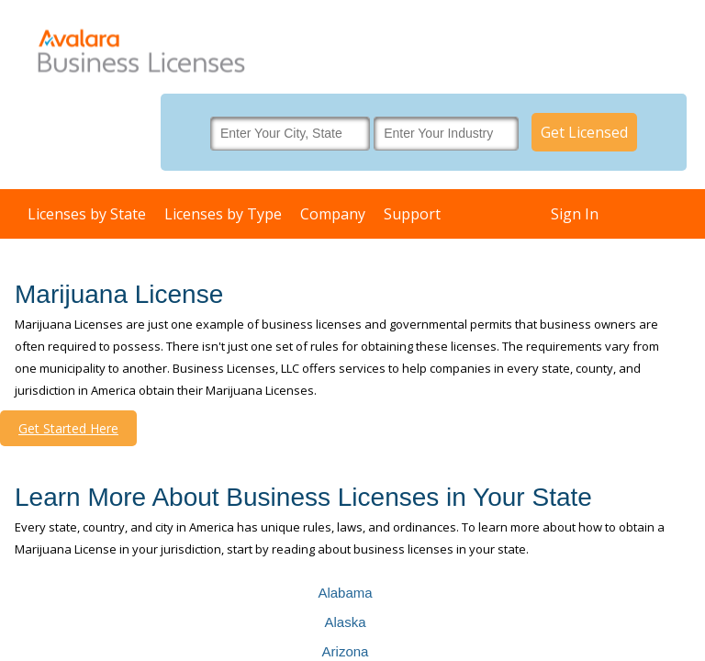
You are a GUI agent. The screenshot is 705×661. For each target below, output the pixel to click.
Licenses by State (87, 214)
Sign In (575, 214)
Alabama (345, 592)
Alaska (344, 622)
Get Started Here (68, 428)
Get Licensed (584, 132)
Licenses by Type (223, 214)
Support (412, 214)
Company (332, 214)
